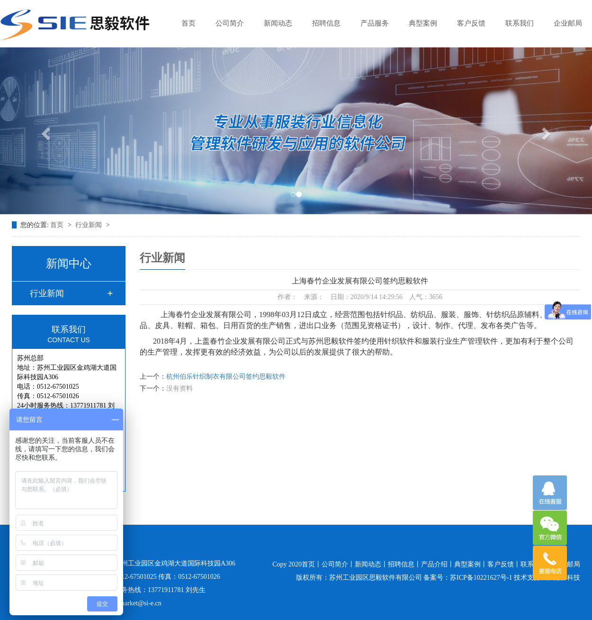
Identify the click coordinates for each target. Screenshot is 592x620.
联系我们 (519, 23)
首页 (188, 23)
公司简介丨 (338, 564)
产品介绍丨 (437, 564)
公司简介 (229, 23)
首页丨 (312, 564)
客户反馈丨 (503, 564)
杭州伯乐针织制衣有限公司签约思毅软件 (226, 376)
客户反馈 (471, 23)
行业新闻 (89, 224)
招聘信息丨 (404, 564)
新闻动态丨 (371, 564)
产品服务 (374, 23)
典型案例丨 (470, 564)
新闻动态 (278, 23)
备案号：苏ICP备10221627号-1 (467, 577)
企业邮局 (568, 23)
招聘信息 (326, 23)
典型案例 (423, 23)
